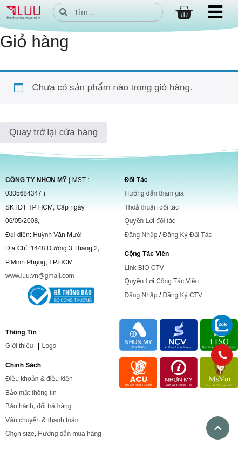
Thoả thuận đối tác (152, 207)
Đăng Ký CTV (182, 295)
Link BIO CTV (144, 267)
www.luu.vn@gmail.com (39, 276)
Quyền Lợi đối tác (150, 221)
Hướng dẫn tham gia (154, 193)
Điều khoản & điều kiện (39, 378)
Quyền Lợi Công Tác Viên (162, 281)
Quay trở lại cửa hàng (53, 132)
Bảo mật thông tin (31, 392)
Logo (49, 346)
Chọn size (20, 433)
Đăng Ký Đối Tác (187, 235)
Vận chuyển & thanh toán (41, 420)
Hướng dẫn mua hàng (69, 433)
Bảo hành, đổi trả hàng (38, 406)
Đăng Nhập (141, 235)
